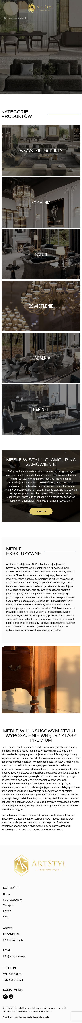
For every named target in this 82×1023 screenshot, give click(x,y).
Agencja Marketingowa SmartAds (34, 1017)
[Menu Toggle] (74, 18)
